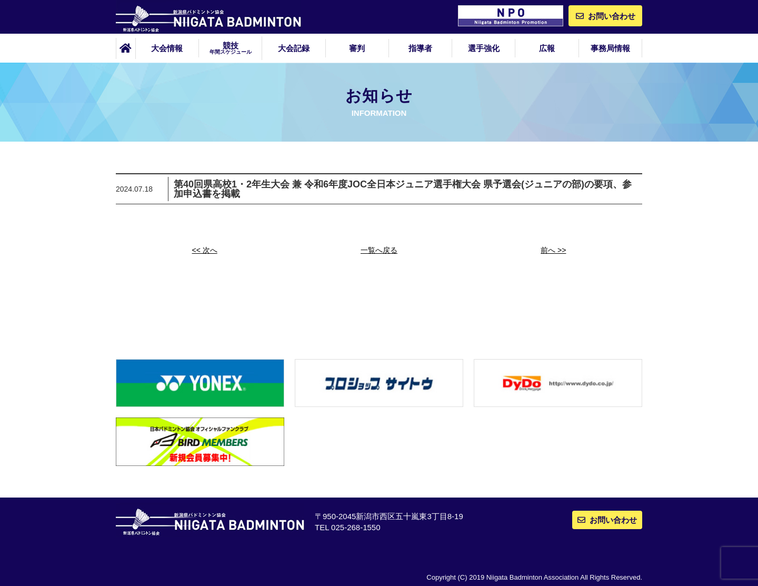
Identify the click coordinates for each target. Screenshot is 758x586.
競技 (230, 48)
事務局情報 (610, 48)
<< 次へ (204, 250)
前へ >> (553, 250)
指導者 (420, 48)
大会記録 (294, 48)
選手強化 (484, 48)
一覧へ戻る (379, 250)
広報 (547, 48)
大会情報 (167, 48)
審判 (357, 48)
